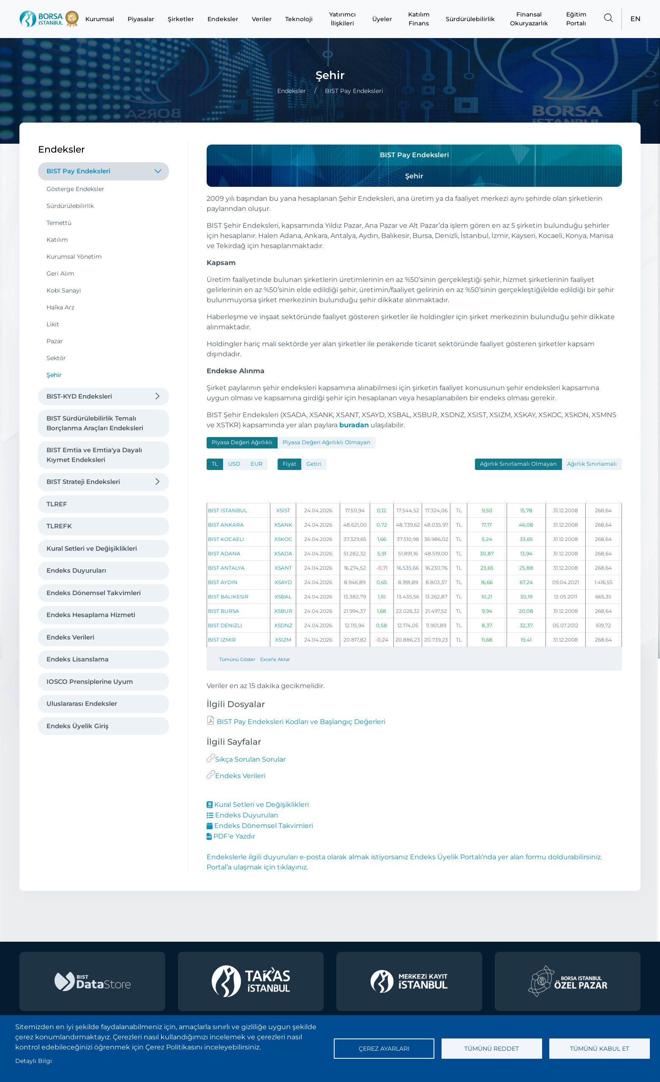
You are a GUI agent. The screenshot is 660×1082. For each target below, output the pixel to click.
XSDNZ (283, 625)
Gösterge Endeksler (75, 189)
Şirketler (181, 19)
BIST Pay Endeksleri (78, 171)
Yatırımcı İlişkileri (342, 19)
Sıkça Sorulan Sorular (250, 759)
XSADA (283, 553)
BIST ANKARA (226, 525)
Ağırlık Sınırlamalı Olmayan (518, 464)
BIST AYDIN (222, 582)
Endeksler (222, 19)
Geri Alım (60, 273)
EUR (256, 464)
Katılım (57, 239)
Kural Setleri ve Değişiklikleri (91, 548)
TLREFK (59, 526)
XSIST (283, 510)
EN (635, 19)
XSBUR (283, 611)
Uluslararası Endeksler (81, 703)
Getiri (314, 464)
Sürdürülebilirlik (470, 19)
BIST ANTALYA (226, 568)
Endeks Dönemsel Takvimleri (93, 593)
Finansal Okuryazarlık (529, 19)
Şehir (54, 375)
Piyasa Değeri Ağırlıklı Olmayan (327, 442)
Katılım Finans (419, 19)
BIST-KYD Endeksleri (79, 396)
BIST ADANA (224, 553)
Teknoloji (299, 19)
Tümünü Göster (237, 659)
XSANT (283, 568)
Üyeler (382, 19)
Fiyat (289, 464)
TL (215, 464)
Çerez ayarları (384, 1048)
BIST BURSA (223, 611)
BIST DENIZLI (225, 625)
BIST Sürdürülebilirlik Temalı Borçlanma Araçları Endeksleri (94, 423)
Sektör (56, 358)
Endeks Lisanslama (77, 659)
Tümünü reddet (491, 1048)
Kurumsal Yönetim (74, 256)
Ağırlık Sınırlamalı (592, 464)
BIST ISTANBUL (227, 510)
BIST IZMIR (222, 640)
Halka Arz (60, 307)
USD (234, 464)
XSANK (283, 525)
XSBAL (283, 596)
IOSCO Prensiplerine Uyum (89, 682)
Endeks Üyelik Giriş (77, 726)
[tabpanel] (414, 564)
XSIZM (283, 640)
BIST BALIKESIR (228, 596)
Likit (52, 324)
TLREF (56, 504)
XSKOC (283, 539)
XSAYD (283, 582)
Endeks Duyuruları (76, 570)
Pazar (54, 341)
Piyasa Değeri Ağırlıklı (242, 442)
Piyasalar (141, 19)
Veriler (262, 19)
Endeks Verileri (70, 637)
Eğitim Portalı (576, 19)
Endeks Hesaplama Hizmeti (90, 615)
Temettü (58, 223)
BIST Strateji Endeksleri (83, 482)
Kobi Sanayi (63, 290)
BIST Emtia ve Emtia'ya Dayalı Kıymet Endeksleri (94, 455)
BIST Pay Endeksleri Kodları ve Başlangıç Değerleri (300, 722)
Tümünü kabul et (599, 1048)
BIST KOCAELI (226, 539)
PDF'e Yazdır (231, 836)
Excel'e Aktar (275, 659)
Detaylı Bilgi (33, 1060)
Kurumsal (99, 19)
